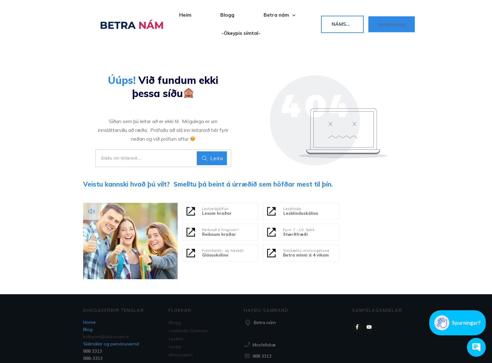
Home (89, 298)
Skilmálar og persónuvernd (111, 319)
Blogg (175, 298)
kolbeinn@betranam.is (106, 312)
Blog (88, 305)
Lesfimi (176, 314)
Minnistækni (181, 329)
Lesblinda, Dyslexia (188, 306)
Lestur (175, 321)
